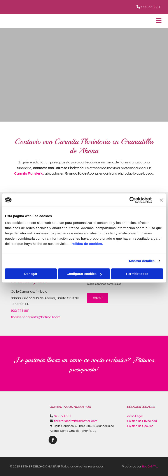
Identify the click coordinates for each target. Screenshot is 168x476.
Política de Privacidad (142, 421)
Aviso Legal (135, 416)
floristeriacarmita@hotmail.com (35, 317)
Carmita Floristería (28, 173)
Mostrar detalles (142, 261)
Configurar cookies (84, 274)
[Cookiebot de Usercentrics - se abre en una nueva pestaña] (133, 200)
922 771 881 (150, 7)
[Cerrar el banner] (161, 200)
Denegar (30, 274)
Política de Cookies (140, 426)
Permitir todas (137, 274)
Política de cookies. (86, 244)
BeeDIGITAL (150, 466)
